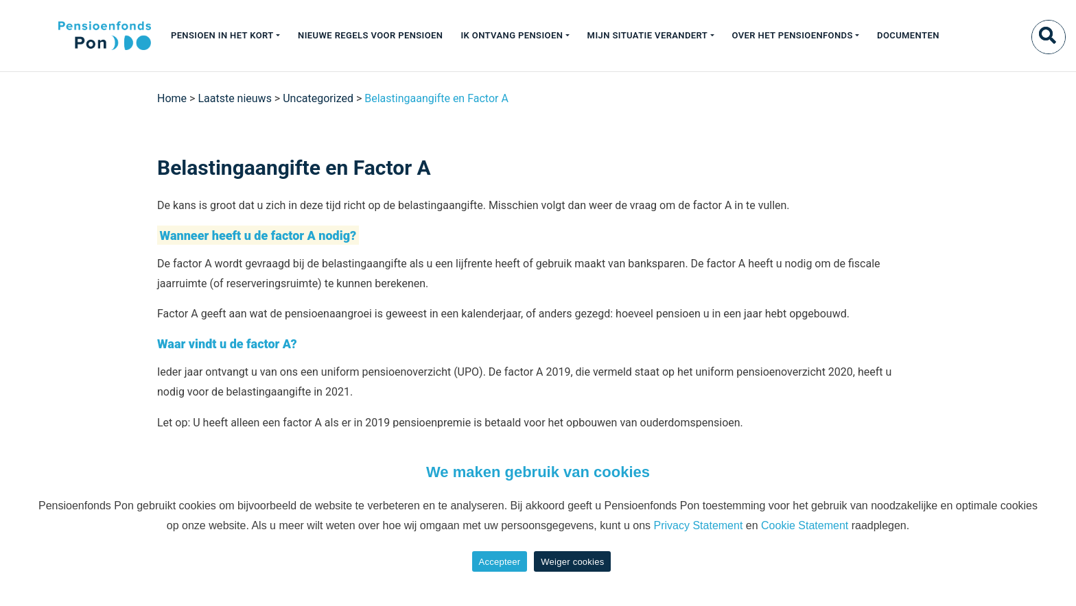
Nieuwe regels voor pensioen (370, 35)
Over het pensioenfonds (792, 35)
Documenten (908, 35)
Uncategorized (318, 98)
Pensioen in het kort (222, 35)
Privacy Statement (698, 525)
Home (172, 98)
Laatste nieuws (235, 98)
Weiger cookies (572, 562)
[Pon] (80, 35)
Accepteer (500, 562)
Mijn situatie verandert (647, 35)
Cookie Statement (804, 525)
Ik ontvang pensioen (511, 35)
